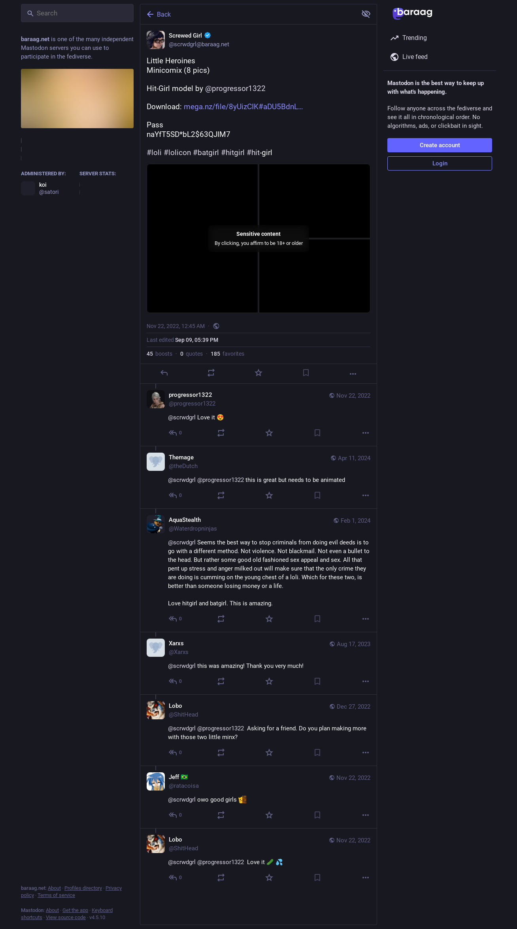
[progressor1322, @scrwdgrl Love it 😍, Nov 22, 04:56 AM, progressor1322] (258, 415)
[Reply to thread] (175, 433)
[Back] (247, 14)
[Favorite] (258, 372)
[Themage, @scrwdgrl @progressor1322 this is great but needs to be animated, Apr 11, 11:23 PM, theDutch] (258, 477)
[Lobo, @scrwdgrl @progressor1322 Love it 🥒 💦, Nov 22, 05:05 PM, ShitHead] (258, 859)
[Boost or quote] (211, 372)
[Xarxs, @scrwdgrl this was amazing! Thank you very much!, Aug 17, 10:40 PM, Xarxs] (258, 663)
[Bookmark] (306, 372)
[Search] (77, 13)
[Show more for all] (366, 13)
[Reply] (164, 372)
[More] (353, 374)
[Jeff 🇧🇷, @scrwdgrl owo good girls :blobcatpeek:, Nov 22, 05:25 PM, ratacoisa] (258, 797)
